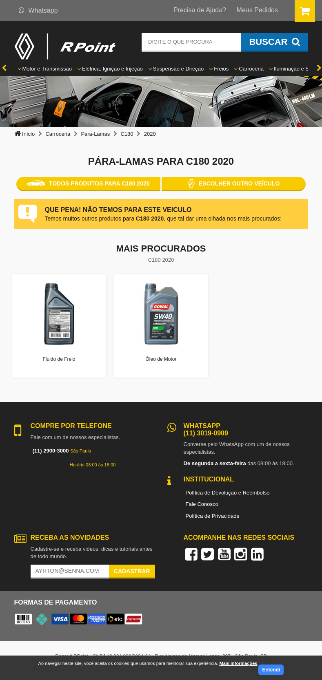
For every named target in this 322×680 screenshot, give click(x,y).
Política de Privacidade (213, 516)
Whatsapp (38, 10)
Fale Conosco (202, 504)
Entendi (271, 670)
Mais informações (238, 663)
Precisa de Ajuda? (199, 10)
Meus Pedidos (257, 10)
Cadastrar (132, 571)
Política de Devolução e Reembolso (228, 493)
